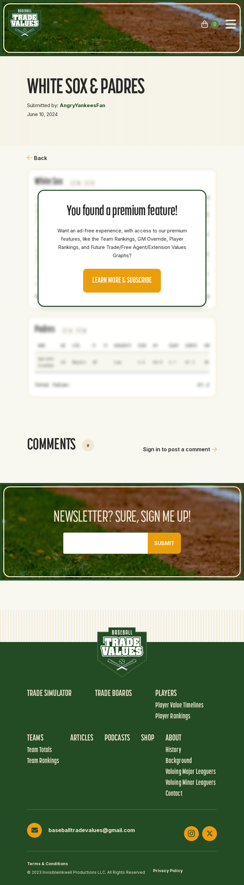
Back (37, 158)
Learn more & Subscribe (122, 281)
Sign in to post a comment (180, 449)
